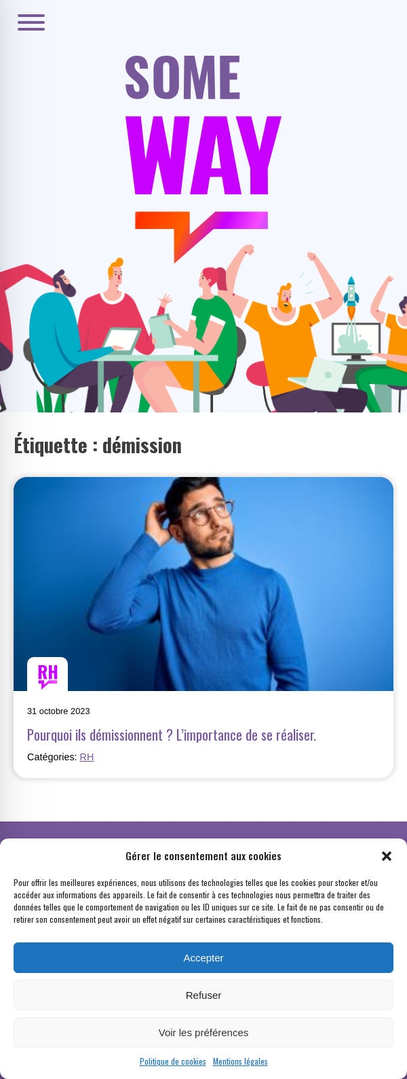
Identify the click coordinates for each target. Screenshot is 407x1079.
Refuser (204, 995)
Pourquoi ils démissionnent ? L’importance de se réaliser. (171, 734)
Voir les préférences (204, 1032)
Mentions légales (240, 1061)
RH (87, 756)
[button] (386, 856)
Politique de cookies (173, 1061)
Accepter (203, 957)
